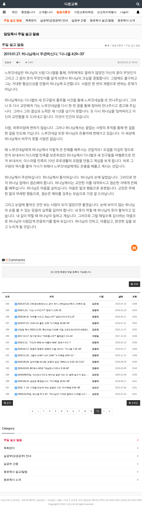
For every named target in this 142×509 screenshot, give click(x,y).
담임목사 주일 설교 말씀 (21, 34)
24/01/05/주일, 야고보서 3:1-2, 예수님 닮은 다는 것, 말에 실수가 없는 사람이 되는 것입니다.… (52, 374)
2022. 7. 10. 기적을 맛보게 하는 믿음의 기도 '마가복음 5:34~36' (47, 387)
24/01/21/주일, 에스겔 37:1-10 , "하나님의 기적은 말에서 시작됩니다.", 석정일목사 (52, 394)
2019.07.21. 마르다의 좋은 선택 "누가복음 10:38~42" (42, 323)
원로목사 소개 (126, 20)
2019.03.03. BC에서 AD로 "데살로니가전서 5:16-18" (42, 368)
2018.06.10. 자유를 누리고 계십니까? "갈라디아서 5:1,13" (45, 316)
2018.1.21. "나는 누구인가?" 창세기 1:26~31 (38, 310)
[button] (134, 284)
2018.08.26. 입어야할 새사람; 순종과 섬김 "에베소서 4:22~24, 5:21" (49, 362)
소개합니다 (46, 12)
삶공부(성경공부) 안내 (54, 20)
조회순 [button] (133, 403)
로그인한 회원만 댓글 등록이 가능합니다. (71, 272)
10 (97, 411)
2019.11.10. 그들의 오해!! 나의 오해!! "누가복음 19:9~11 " (45, 355)
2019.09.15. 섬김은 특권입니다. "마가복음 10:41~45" (42, 381)
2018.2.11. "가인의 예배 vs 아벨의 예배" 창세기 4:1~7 (43, 342)
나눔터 (124, 12)
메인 (15, 12)
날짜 (121, 296)
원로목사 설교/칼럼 (102, 20)
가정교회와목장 (83, 12)
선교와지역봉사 (106, 12)
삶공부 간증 (79, 20)
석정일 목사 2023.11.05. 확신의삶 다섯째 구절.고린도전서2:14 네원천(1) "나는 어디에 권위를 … (52, 329)
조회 (134, 296)
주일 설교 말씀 (13, 20)
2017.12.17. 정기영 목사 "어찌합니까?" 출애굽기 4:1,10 (43, 336)
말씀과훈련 (63, 12)
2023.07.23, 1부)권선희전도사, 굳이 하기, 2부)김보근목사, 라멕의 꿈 (50, 304)
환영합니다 (28, 12)
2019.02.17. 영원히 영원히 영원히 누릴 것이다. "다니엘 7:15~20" (48, 349)
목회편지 (31, 20)
